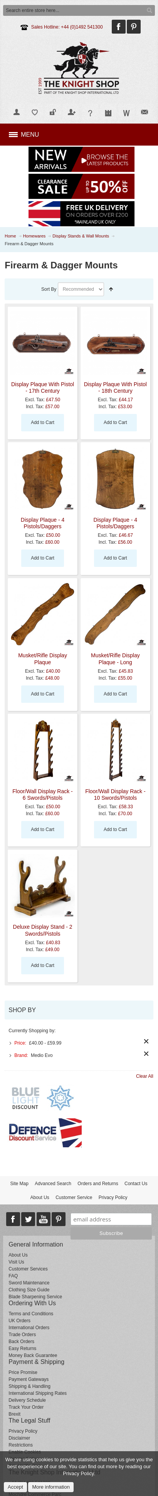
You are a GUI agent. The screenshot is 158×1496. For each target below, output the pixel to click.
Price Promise (22, 1372)
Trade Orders (22, 1334)
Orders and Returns (97, 1183)
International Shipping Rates (37, 1393)
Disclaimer (19, 1438)
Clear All (144, 1076)
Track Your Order (26, 1407)
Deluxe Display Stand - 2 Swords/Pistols (42, 930)
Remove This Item (146, 1041)
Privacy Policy (113, 1197)
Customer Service (73, 1197)
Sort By (48, 289)
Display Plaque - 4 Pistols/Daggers (43, 523)
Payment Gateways (28, 1379)
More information (51, 1487)
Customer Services (27, 1269)
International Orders (28, 1327)
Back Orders (21, 1341)
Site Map (19, 1183)
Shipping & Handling (29, 1386)
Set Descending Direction (111, 289)
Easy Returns (22, 1348)
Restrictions (20, 1445)
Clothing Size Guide (28, 1289)
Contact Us (135, 1183)
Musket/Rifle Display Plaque (42, 658)
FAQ (13, 1276)
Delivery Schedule (27, 1400)
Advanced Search (53, 1183)
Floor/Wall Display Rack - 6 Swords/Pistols (42, 794)
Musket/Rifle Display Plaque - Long (115, 658)
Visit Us (16, 1262)
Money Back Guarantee (32, 1355)
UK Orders (19, 1320)
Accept (15, 1487)
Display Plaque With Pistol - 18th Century (115, 387)
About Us (39, 1197)
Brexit (14, 1414)
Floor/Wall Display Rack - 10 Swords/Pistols (115, 794)
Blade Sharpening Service (35, 1296)
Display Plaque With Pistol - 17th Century (42, 387)
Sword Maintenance (28, 1283)
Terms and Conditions (30, 1313)
